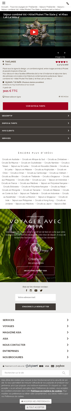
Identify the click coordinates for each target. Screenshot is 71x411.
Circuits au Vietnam (57, 173)
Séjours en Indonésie (58, 180)
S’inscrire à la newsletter (35, 307)
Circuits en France (9, 183)
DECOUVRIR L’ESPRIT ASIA (35, 271)
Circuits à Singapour (51, 176)
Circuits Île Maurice (10, 163)
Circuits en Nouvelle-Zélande (44, 166)
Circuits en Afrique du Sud (33, 159)
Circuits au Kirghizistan (44, 169)
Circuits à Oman (17, 173)
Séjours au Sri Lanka (19, 166)
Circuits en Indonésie (50, 193)
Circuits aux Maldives (29, 183)
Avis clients (8, 131)
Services (6, 138)
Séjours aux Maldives (25, 204)
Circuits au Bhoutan (10, 176)
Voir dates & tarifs (35, 106)
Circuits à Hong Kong (44, 200)
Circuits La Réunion (27, 197)
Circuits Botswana (11, 187)
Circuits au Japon (44, 204)
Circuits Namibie (51, 163)
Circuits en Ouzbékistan (31, 163)
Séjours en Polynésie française (54, 183)
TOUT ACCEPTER (35, 407)
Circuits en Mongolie (11, 190)
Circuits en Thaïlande (30, 176)
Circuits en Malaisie (51, 190)
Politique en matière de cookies (46, 391)
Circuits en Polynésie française (34, 187)
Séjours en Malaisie (23, 169)
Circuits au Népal (58, 187)
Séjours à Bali (60, 204)
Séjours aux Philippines (22, 200)
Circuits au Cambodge (37, 173)
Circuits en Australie (10, 159)
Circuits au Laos (39, 180)
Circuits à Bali (23, 180)
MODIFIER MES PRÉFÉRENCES (35, 401)
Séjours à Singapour (47, 197)
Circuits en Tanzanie (31, 190)
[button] (58, 52)
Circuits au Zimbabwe (57, 159)
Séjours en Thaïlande (29, 193)
